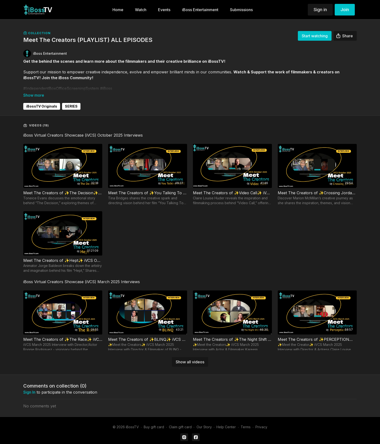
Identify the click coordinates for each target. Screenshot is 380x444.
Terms (246, 420)
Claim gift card (180, 420)
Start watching (315, 35)
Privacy (261, 420)
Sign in (320, 9)
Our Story (204, 420)
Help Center (226, 420)
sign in (29, 385)
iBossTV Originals (41, 99)
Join (344, 9)
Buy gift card (154, 420)
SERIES (71, 99)
